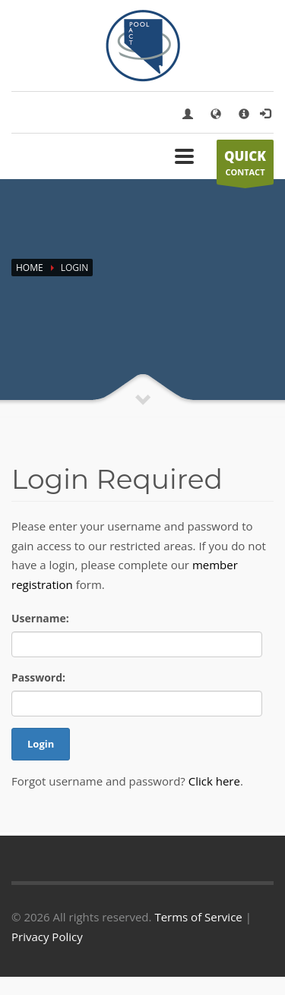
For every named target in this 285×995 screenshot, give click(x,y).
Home (29, 267)
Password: (38, 677)
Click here (214, 781)
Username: (40, 618)
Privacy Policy (47, 936)
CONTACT (245, 166)
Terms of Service (198, 916)
